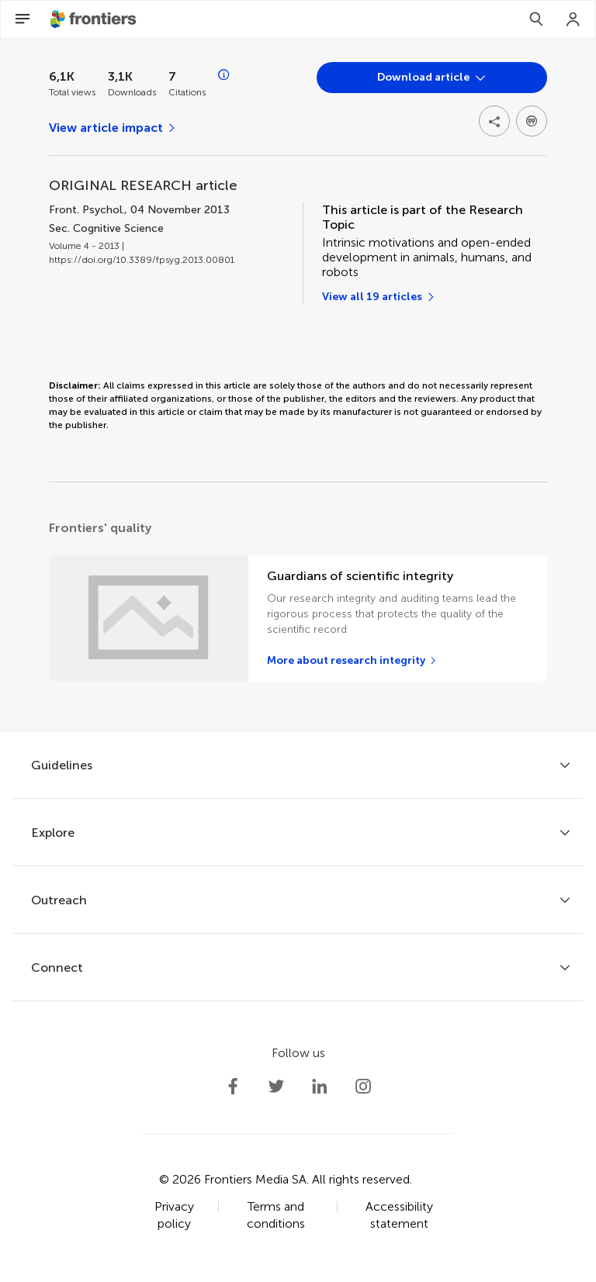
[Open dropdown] (432, 77)
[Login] (573, 19)
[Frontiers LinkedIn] (319, 1086)
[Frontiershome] (94, 19)
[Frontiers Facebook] (233, 1086)
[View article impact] (113, 127)
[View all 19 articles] (379, 297)
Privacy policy (174, 1215)
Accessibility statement (399, 1215)
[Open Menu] (22, 19)
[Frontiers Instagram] (363, 1086)
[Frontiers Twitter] (276, 1086)
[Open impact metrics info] (224, 75)
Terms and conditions (276, 1215)
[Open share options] (494, 120)
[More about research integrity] (352, 661)
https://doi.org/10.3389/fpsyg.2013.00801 (141, 259)
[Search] (536, 19)
